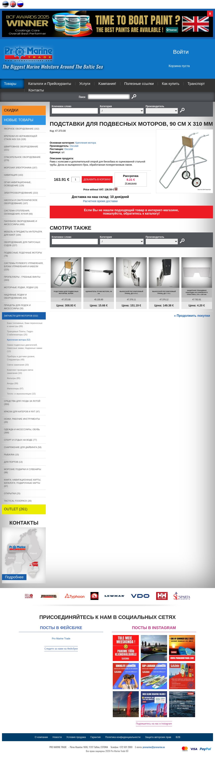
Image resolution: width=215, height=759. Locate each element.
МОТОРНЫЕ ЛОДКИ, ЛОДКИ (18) (21, 287)
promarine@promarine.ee (154, 747)
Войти (181, 52)
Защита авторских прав (158, 737)
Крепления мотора (85, 142)
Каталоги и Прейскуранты (49, 83)
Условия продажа (76, 737)
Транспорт (196, 83)
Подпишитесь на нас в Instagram (154, 723)
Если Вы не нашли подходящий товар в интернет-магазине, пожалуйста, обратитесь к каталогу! (131, 211)
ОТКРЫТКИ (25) (12, 493)
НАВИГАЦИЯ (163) (13, 175)
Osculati (74, 146)
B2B (178, 737)
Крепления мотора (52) (18, 340)
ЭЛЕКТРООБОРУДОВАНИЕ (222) (21, 193)
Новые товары (18, 120)
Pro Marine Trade (61, 638)
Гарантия (95, 737)
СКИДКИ (11, 110)
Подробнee (14, 577)
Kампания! (107, 83)
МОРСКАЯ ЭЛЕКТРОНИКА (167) (20, 167)
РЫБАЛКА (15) (11, 454)
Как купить (170, 83)
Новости (57, 737)
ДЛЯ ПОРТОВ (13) (13, 462)
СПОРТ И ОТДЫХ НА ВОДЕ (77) (20, 440)
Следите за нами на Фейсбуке (61, 648)
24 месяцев (131, 183)
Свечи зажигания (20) (18, 365)
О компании (41, 737)
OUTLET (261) (15, 509)
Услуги (84, 83)
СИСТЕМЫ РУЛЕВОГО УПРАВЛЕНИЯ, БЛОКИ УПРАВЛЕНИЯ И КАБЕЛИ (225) (23, 266)
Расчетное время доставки (100, 201)
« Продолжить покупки (192, 315)
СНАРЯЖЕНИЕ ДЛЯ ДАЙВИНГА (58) (23, 447)
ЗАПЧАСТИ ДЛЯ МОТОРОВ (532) (21, 316)
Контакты (36, 90)
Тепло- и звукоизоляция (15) (21, 393)
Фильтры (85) (13, 378)
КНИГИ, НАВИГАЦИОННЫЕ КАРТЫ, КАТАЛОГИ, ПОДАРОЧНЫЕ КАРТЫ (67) (22, 483)
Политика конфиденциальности (122, 737)
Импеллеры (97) (15, 388)
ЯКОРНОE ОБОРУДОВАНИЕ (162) (21, 129)
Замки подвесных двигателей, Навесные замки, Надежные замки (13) (24, 348)
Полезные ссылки (139, 83)
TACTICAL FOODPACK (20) (18, 501)
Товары (10, 84)
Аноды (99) (12, 383)
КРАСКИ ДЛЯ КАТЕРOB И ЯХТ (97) (22, 411)
